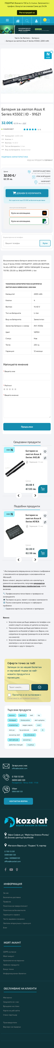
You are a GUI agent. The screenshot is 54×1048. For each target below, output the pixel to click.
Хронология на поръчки (13, 960)
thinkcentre (25, 720)
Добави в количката (27, 192)
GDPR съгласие (9, 952)
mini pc (12, 730)
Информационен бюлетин (14, 973)
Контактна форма (18, 801)
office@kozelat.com (19, 768)
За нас (6, 893)
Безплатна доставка (12, 897)
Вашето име (10, 371)
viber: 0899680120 (12, 858)
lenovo (12, 715)
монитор (27, 740)
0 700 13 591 (18, 776)
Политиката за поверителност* (23, 698)
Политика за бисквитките (14, 910)
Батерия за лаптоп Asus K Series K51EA (33, 518)
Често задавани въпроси (14, 919)
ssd (38, 725)
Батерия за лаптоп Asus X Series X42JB (33, 454)
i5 (42, 730)
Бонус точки (8, 969)
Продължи (27, 426)
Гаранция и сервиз (11, 914)
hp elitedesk (29, 735)
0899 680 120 (18, 780)
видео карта (27, 725)
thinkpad (12, 720)
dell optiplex (39, 720)
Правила (7, 901)
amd (35, 730)
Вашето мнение (11, 395)
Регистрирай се (27, 12)
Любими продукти (11, 965)
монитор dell (14, 735)
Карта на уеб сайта (11, 1010)
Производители (10, 1022)
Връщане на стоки (11, 1006)
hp (39, 715)
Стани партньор (10, 1015)
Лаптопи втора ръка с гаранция (17, 923)
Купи (45, 243)
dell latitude (13, 740)
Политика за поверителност (15, 906)
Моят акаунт (8, 956)
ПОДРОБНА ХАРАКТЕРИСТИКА (14, 157)
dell (31, 715)
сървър (31, 745)
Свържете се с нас (11, 1002)
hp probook (24, 730)
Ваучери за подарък (12, 1027)
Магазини (7, 997)
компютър (13, 725)
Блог (5, 927)
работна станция (16, 745)
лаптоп (22, 715)
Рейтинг (8, 385)
